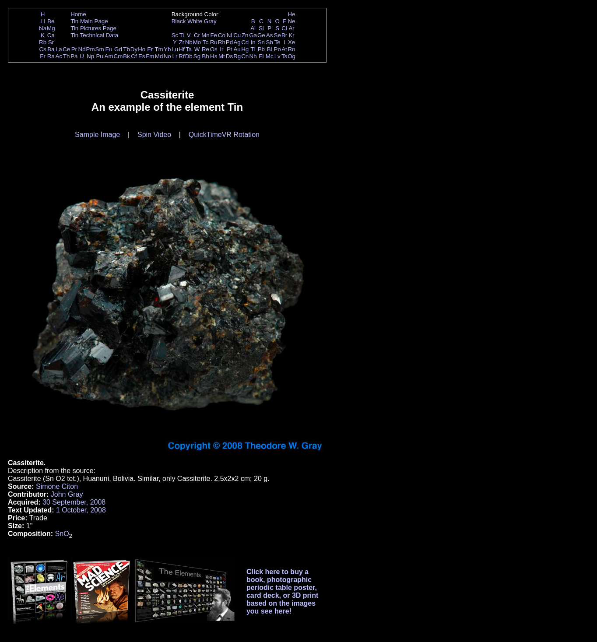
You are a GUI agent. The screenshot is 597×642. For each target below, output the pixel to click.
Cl (284, 28)
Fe (213, 35)
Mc (270, 56)
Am (109, 56)
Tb (126, 49)
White (194, 21)
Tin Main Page (89, 21)
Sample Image (97, 134)
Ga (253, 35)
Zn (245, 35)
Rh (221, 42)
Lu (175, 49)
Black (179, 21)
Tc (205, 42)
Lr (175, 56)
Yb (167, 49)
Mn (205, 35)
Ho (141, 49)
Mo (197, 42)
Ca (51, 35)
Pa (73, 56)
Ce (66, 49)
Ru (214, 42)
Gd (118, 49)
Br (284, 35)
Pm (90, 49)
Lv (277, 56)
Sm (99, 49)
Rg (237, 56)
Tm (159, 49)
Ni (229, 35)
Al (253, 28)
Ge (261, 35)
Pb (261, 49)
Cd (245, 42)
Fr (43, 56)
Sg (196, 56)
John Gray (67, 494)
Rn (291, 49)
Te (277, 42)
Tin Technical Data (94, 35)
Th (66, 56)
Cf (134, 56)
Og (291, 56)
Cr (197, 35)
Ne (291, 21)
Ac (59, 56)
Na (42, 28)
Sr (51, 42)
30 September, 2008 (73, 502)
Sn (261, 42)
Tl (253, 49)
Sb (269, 42)
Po (277, 49)
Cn (245, 56)
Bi (269, 49)
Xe (291, 42)
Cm (118, 56)
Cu (237, 35)
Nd (82, 49)
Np (90, 56)
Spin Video (154, 134)
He (291, 14)
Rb (42, 42)
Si (261, 28)
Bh (205, 56)
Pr (74, 49)
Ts (284, 56)
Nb (189, 42)
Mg (51, 28)
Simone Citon (57, 486)
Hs (213, 56)
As (269, 35)
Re (205, 49)
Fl (261, 56)
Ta (189, 49)
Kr (291, 35)
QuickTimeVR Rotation (224, 134)
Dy (133, 49)
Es (141, 56)
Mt (221, 56)
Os (214, 49)
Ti (181, 35)
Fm (150, 56)
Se (277, 35)
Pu (99, 56)
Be (50, 21)
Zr (182, 42)
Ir (221, 49)
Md (159, 56)
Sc (175, 35)
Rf (181, 56)
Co (221, 35)
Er (150, 49)
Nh (253, 56)
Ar (291, 28)
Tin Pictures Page (93, 28)
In (253, 42)
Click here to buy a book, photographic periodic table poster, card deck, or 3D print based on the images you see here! (282, 591)
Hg (245, 49)
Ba (50, 49)
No (167, 56)
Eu (108, 49)
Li (42, 21)
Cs (42, 49)
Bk (126, 56)
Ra (51, 56)
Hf (181, 49)
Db (189, 56)
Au (236, 49)
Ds (229, 56)
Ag (236, 42)
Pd (229, 42)
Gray (210, 21)
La (59, 49)
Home (78, 14)
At (284, 49)
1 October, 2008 (81, 510)
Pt (229, 49)
